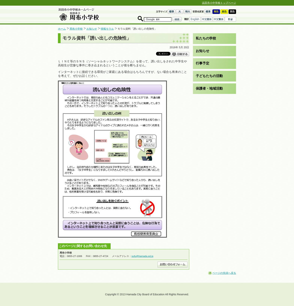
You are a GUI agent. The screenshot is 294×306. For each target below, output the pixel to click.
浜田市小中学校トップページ (219, 2)
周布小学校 (76, 28)
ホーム (62, 28)
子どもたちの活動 (209, 76)
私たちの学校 (206, 38)
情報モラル (107, 28)
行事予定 (202, 63)
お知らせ (91, 28)
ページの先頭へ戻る (224, 272)
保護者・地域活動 (209, 88)
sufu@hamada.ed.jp (142, 256)
